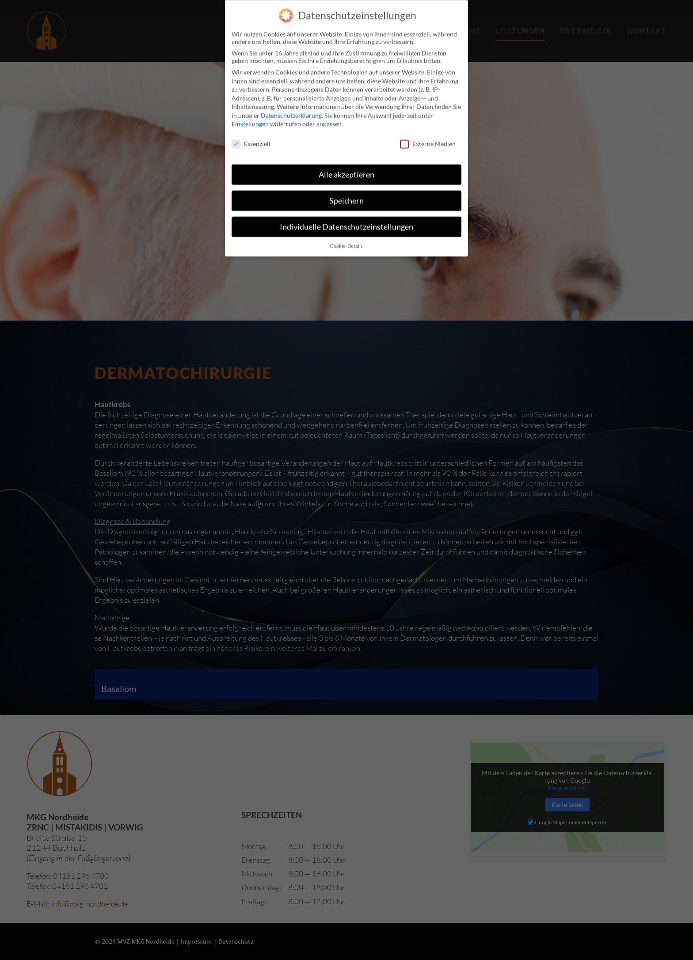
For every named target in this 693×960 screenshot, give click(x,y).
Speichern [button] (346, 185)
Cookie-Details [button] (346, 230)
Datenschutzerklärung (291, 99)
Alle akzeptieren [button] (346, 159)
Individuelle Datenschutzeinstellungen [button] (346, 211)
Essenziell (251, 128)
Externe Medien (428, 128)
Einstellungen (250, 108)
